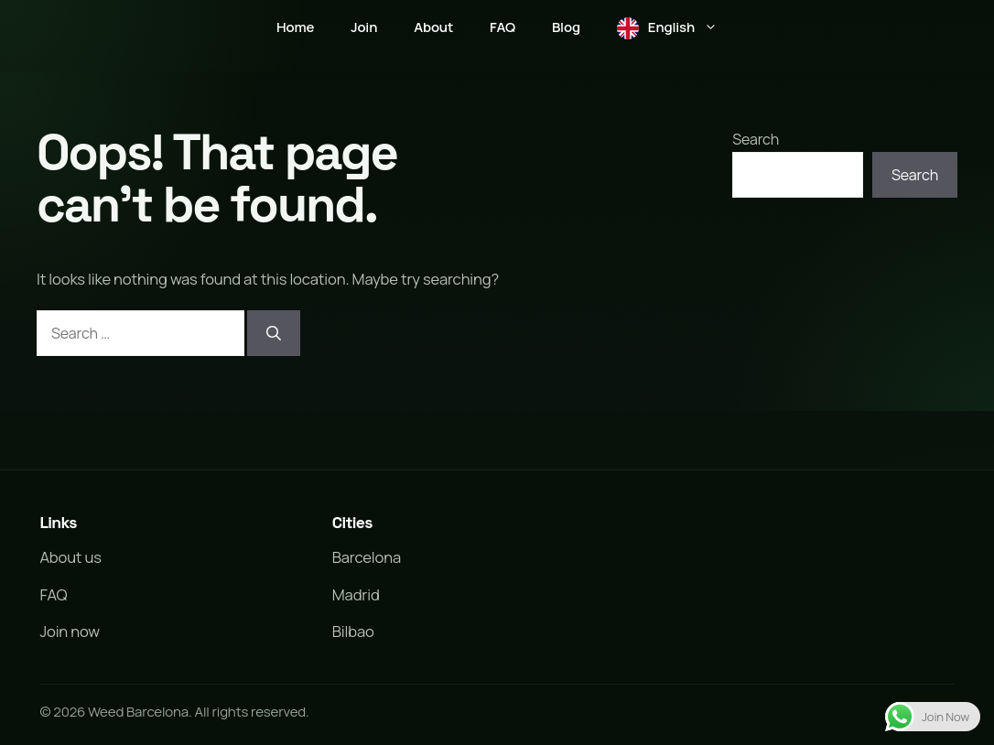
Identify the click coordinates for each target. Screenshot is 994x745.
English (692, 27)
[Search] (273, 333)
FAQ (502, 27)
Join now (69, 631)
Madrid (356, 594)
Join (364, 27)
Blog (566, 27)
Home (295, 27)
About (433, 27)
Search (755, 139)
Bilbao (353, 631)
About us (70, 556)
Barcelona (366, 556)
